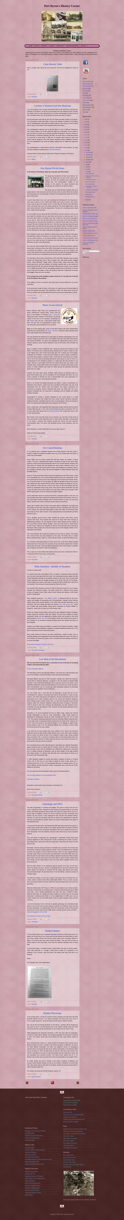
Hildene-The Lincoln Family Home (34, 1135)
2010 (86, 147)
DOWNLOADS (60, 45)
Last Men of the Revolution (52, 659)
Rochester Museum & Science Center (73, 1164)
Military (34, 159)
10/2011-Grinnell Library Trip (90, 240)
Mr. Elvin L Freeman (52, 330)
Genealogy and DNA (52, 804)
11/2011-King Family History (90, 238)
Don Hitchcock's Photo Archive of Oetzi (38, 916)
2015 (86, 134)
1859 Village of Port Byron (70, 1138)
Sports (84, 112)
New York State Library (69, 1162)
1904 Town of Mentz (68, 1145)
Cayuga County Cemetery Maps (71, 1100)
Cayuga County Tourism (31, 1171)
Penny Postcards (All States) (70, 1121)
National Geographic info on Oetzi (37, 912)
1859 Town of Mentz (68, 1136)
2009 (86, 150)
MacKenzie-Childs (30, 1181)
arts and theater (87, 81)
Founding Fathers (29, 1133)
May (87, 169)
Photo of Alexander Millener (35, 669)
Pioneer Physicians (52, 1013)
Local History (86, 100)
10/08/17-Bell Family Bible (90, 207)
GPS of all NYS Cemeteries (70, 1102)
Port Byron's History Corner (62, 5)
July (87, 164)
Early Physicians (36, 1076)
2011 (86, 145)
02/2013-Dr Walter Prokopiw (90, 221)
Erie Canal (34, 559)
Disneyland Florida (53, 411)
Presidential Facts (30, 1140)
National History (87, 105)
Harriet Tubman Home (69, 1160)
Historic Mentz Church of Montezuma (35, 1178)
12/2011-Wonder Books (89, 235)
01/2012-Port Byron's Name (90, 233)
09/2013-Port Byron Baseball (90, 216)
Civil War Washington (30, 1152)
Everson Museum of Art (69, 1157)
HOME (30, 45)
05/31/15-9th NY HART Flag (90, 213)
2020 (86, 124)
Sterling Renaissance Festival (33, 1192)
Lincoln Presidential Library (32, 1138)
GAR (84, 93)
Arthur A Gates (53, 314)
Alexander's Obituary (33, 779)
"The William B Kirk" (50, 598)
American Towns (67, 1112)
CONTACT (83, 45)
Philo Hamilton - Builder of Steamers (52, 566)
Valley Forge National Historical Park (34, 1164)
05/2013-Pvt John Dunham (90, 218)
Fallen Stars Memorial (31, 1154)
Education (34, 96)
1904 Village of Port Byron (70, 1148)
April (87, 171)
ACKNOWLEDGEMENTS (72, 45)
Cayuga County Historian (69, 1117)
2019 (86, 127)
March (87, 199)
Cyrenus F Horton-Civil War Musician (52, 105)
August (88, 162)
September (89, 159)
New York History (87, 107)
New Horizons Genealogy (70, 1105)
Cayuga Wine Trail (30, 1173)
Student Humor (52, 930)
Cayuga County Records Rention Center (74, 1119)
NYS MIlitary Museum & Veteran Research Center (38, 1159)
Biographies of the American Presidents (35, 1131)
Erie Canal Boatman (52, 447)
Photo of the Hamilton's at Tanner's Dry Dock (40, 644)
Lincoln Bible (86, 98)
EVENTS (37, 45)
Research (85, 109)
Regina (32, 320)
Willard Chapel (29, 1195)
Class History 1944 (52, 64)
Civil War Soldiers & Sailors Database (35, 1150)
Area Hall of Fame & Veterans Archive (73, 1114)
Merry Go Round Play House (32, 1183)
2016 (86, 132)
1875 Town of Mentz (68, 1140)
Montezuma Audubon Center (32, 1185)
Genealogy (41, 650)
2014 (86, 137)
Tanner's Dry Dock (42, 618)
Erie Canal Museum (68, 1155)
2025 (86, 119)
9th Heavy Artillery (30, 1147)
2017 (86, 129)
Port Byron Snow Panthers (32, 1190)
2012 (86, 142)
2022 (86, 122)
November (88, 154)
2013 (86, 140)
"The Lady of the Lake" (66, 604)
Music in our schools (52, 305)
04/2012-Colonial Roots (89, 231)
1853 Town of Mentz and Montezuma (73, 1131)
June (87, 166)
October (88, 157)
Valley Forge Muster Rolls (32, 1161)
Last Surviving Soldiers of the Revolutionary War (41, 775)
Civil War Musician (55, 149)
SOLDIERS (43, 45)
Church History (87, 83)
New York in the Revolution (32, 1157)
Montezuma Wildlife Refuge (32, 1188)
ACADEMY (51, 45)
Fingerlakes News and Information (34, 1176)
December (88, 152)
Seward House (67, 1167)
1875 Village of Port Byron (70, 1143)
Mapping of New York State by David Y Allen (75, 1129)
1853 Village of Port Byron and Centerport (74, 1133)
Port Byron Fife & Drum (52, 168)
